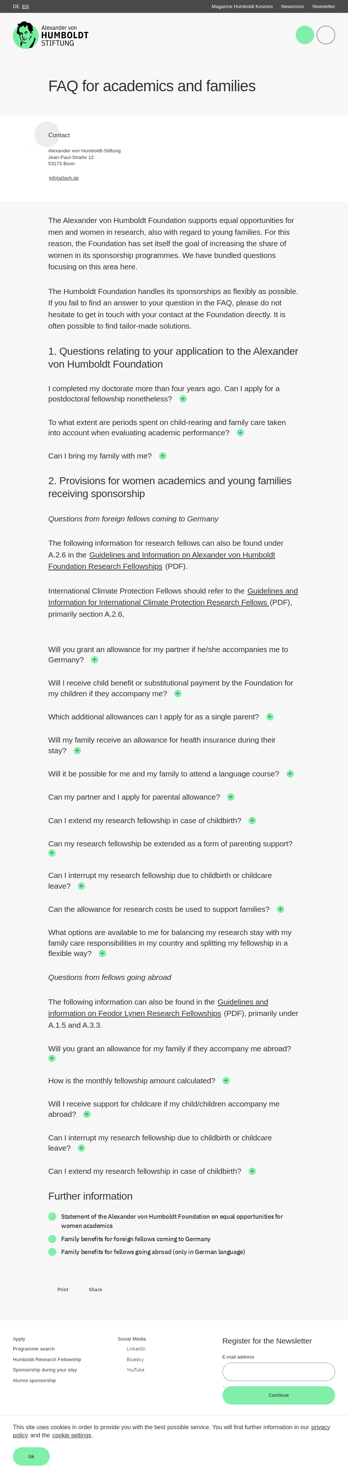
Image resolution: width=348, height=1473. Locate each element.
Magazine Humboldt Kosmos (242, 6)
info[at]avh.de (64, 178)
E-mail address (238, 1357)
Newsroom (292, 6)
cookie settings (71, 1435)
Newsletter (324, 6)
